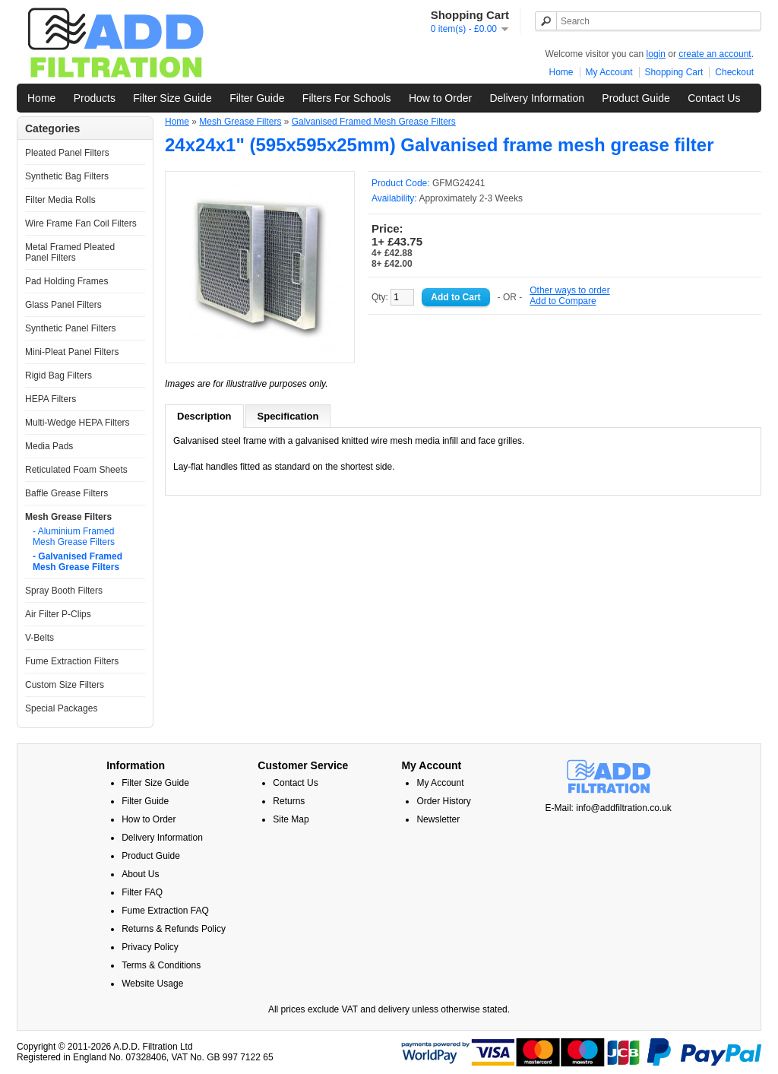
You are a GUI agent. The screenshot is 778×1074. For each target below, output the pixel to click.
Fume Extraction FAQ (165, 910)
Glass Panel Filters (63, 304)
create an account (714, 54)
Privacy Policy (150, 947)
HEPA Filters (50, 399)
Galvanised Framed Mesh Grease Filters (374, 121)
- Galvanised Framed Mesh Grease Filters (77, 561)
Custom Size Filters (64, 685)
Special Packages (61, 708)
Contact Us (714, 98)
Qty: (393, 297)
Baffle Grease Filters (66, 493)
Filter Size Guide (172, 98)
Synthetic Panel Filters (70, 328)
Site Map (290, 819)
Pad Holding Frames (66, 281)
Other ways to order (569, 290)
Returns (289, 801)
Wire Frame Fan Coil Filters (81, 223)
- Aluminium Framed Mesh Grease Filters (74, 536)
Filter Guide (256, 98)
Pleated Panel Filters (67, 152)
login (656, 54)
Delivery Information (536, 98)
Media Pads (49, 446)
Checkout (734, 72)
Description (204, 416)
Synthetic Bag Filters (67, 176)
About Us (140, 874)
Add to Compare (563, 301)
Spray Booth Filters (64, 590)
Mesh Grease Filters (68, 517)
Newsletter (438, 819)
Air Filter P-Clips (58, 614)
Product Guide (636, 98)
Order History (443, 801)
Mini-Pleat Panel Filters (72, 352)
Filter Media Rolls (60, 200)
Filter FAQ (142, 892)
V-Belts (39, 637)
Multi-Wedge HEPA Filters (77, 422)
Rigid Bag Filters (58, 375)
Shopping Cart (674, 72)
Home (561, 72)
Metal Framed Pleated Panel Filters (70, 252)
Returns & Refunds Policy (174, 929)
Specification (288, 416)
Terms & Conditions (161, 965)
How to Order (440, 98)
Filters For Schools (346, 98)
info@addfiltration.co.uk (624, 808)
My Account (609, 72)
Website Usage (152, 983)
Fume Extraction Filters (72, 661)
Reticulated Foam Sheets (76, 469)
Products (94, 98)
